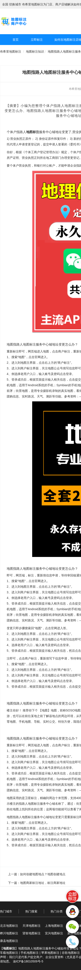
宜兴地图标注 (54, 933)
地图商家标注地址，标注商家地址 (42, 883)
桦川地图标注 (9, 933)
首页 (16, 39)
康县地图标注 (9, 941)
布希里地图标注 (10, 51)
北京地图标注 (9, 925)
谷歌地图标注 (71, 952)
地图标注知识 (35, 51)
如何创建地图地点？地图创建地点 (42, 874)
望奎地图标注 (31, 933)
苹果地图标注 (50, 952)
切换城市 (15, 4)
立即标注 (37, 39)
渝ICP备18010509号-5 (28, 961)
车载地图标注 (9, 952)
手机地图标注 (30, 952)
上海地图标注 (54, 925)
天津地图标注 (31, 925)
